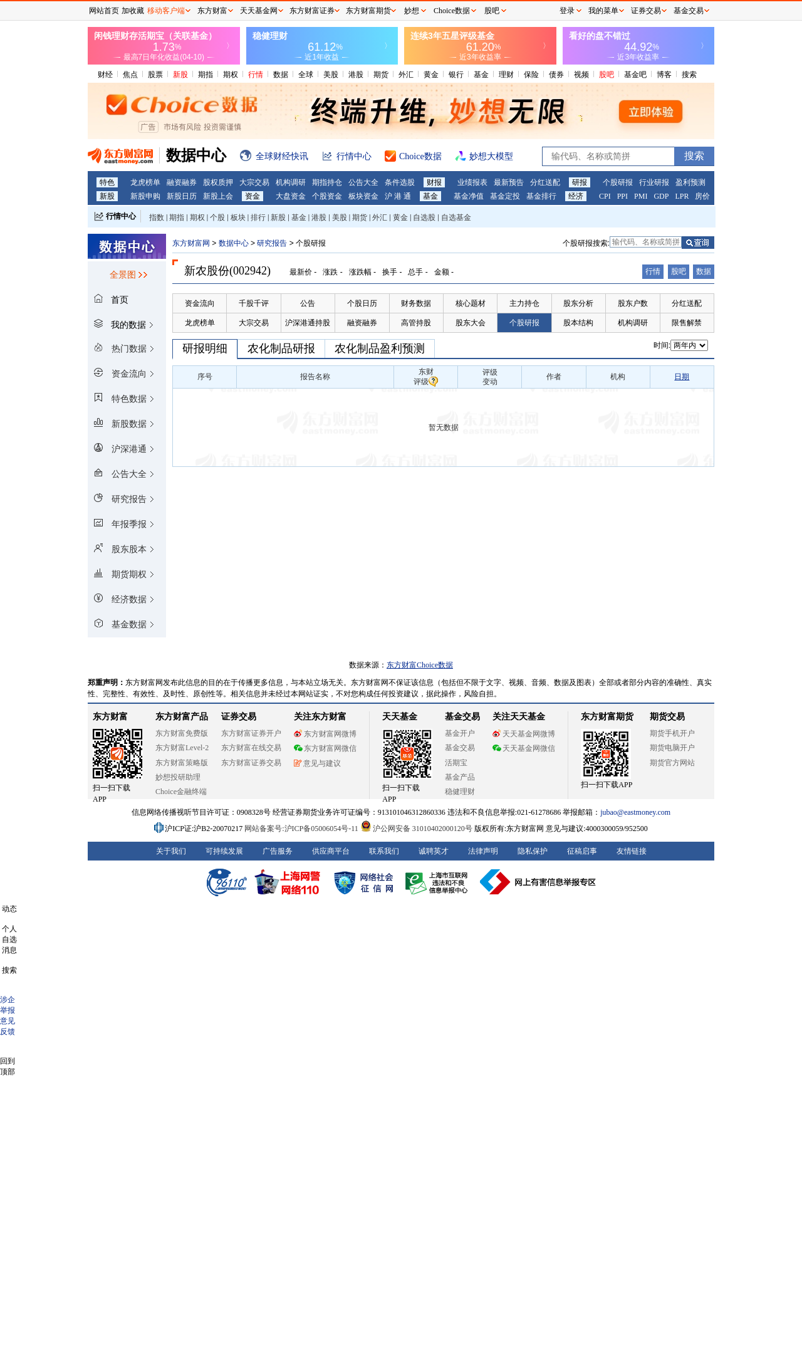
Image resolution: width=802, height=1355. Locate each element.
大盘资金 (291, 196)
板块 (238, 217)
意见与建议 (317, 763)
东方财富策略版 (181, 762)
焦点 (130, 74)
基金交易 (460, 747)
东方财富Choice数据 (420, 665)
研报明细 (204, 348)
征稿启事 (582, 851)
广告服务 (278, 851)
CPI (605, 196)
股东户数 (633, 303)
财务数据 (416, 303)
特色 (107, 182)
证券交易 (646, 10)
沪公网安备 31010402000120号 (416, 828)
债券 (556, 74)
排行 (258, 217)
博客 (664, 74)
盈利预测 (690, 182)
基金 (481, 74)
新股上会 (218, 196)
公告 (307, 303)
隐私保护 (533, 851)
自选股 (424, 217)
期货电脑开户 (672, 747)
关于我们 (171, 851)
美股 (330, 74)
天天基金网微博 (523, 734)
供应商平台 (331, 851)
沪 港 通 (398, 196)
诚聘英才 (434, 851)
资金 (252, 196)
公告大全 (363, 182)
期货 (380, 74)
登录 (567, 10)
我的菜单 (603, 10)
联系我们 (384, 851)
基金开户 (460, 733)
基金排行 (541, 196)
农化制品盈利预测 (380, 348)
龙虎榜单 (145, 182)
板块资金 (363, 196)
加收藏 (133, 10)
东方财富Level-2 (182, 747)
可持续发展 (224, 851)
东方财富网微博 (325, 734)
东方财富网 (191, 243)
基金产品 (460, 777)
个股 (217, 217)
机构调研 (291, 182)
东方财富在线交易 (251, 747)
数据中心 (234, 243)
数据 (280, 74)
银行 (456, 74)
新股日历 (182, 196)
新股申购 (145, 196)
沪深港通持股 (307, 322)
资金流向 (200, 303)
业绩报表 (472, 182)
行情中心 (121, 216)
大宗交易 (254, 182)
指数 (156, 217)
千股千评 (254, 303)
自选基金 (456, 217)
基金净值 (469, 196)
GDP (661, 196)
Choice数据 (452, 10)
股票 (155, 74)
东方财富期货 (607, 716)
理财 (506, 74)
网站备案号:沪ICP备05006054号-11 (302, 828)
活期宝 (456, 762)
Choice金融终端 (181, 791)
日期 (681, 376)
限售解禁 (687, 322)
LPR (682, 196)
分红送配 (545, 182)
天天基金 (399, 716)
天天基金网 (259, 10)
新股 (180, 74)
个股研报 (618, 182)
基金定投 (505, 196)
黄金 (431, 74)
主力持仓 (524, 303)
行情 (255, 74)
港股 (355, 74)
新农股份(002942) (227, 270)
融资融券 (182, 182)
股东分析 (578, 303)
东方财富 (110, 716)
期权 (230, 74)
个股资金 (327, 196)
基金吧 (635, 74)
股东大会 (471, 322)
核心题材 (471, 303)
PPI (622, 196)
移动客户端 (166, 10)
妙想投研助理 (177, 777)
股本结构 (578, 322)
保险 (531, 74)
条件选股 (400, 182)
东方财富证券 (312, 10)
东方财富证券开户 (251, 733)
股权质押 (218, 182)
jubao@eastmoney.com (635, 812)
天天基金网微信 (523, 748)
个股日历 (362, 303)
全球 (305, 74)
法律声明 (483, 851)
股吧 (606, 74)
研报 (579, 182)
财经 (105, 74)
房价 (702, 196)
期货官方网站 (672, 762)
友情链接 (632, 851)
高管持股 (416, 322)
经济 (575, 196)
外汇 (406, 74)
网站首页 (104, 10)
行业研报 (654, 182)
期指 (205, 74)
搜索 (689, 74)
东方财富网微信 (325, 748)
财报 (434, 182)
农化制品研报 (281, 348)
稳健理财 (460, 791)
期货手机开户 (672, 733)
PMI (640, 196)
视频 (581, 74)
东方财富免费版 (181, 733)
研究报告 (272, 243)
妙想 (411, 10)
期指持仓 (327, 182)
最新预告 (509, 182)
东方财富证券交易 (251, 762)
